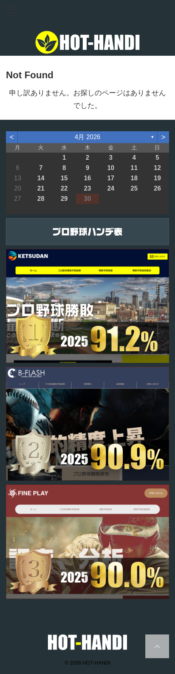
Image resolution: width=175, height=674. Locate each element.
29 (64, 198)
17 (110, 178)
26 (157, 188)
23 (87, 188)
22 (64, 188)
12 (157, 167)
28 (40, 198)
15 (64, 178)
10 (110, 167)
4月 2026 (88, 137)
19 (157, 178)
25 (134, 188)
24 (110, 188)
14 (40, 178)
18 (134, 178)
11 (134, 167)
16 (87, 178)
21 (40, 188)
